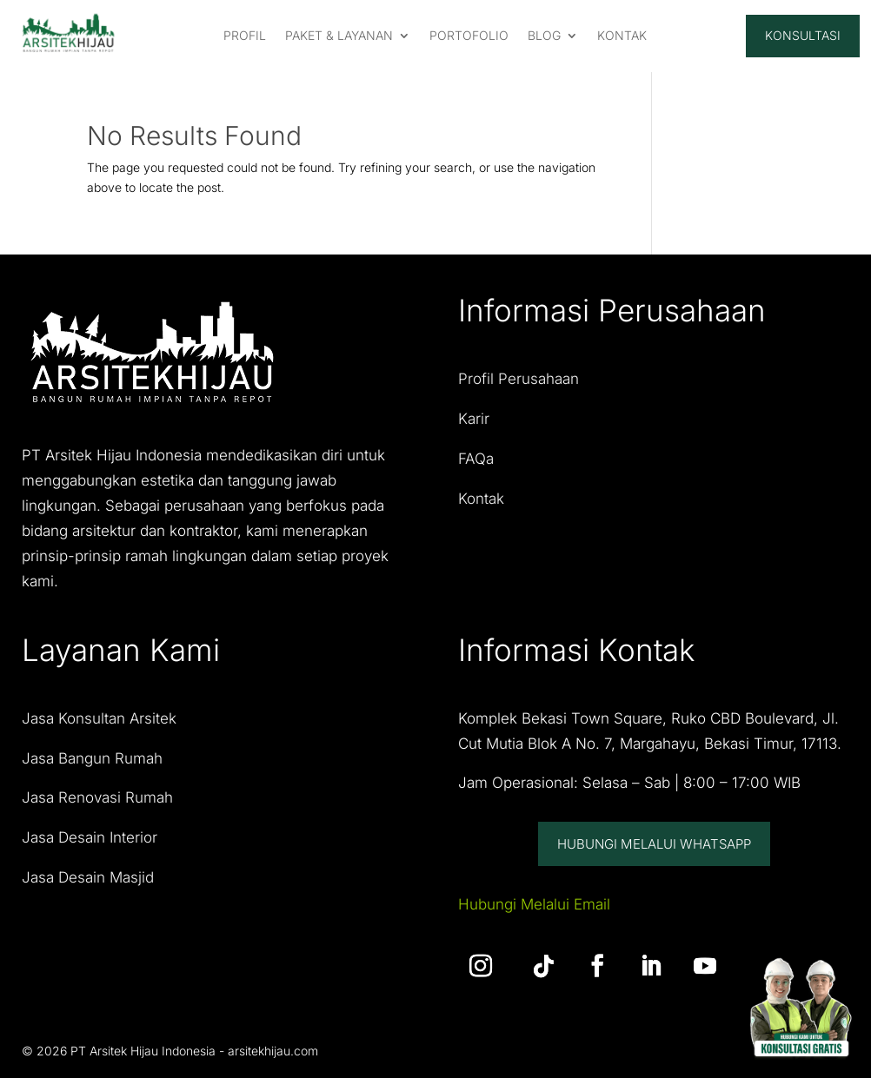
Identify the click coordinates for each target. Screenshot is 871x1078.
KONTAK (622, 36)
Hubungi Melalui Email (534, 904)
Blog (544, 36)
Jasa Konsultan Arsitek (99, 718)
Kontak (481, 498)
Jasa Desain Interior (89, 837)
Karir (473, 418)
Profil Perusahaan (518, 378)
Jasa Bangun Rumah (92, 758)
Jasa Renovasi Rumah (97, 797)
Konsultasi (803, 35)
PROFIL (244, 36)
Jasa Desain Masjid (88, 877)
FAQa (476, 458)
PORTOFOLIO (469, 36)
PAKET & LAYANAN (339, 36)
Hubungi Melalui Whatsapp (654, 844)
